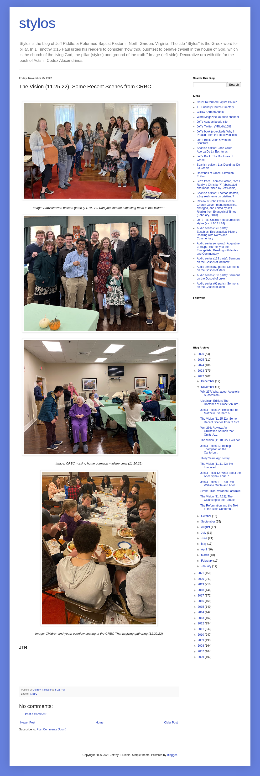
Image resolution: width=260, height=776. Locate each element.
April (204, 549)
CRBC (33, 693)
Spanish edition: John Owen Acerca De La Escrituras (214, 149)
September (208, 521)
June (204, 538)
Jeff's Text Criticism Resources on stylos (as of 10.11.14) (218, 221)
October (206, 516)
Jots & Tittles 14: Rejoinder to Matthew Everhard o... (219, 411)
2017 (201, 595)
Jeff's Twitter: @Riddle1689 (214, 126)
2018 (201, 590)
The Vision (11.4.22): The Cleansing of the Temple (217, 498)
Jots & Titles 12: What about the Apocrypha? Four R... (220, 474)
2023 (201, 370)
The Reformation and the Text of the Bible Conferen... (219, 507)
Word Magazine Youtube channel (218, 117)
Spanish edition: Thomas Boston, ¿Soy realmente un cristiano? (218, 194)
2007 (201, 651)
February (207, 560)
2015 (201, 606)
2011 (201, 629)
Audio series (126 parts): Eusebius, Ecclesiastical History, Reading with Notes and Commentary (217, 233)
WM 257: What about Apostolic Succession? (219, 393)
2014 (201, 612)
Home (100, 722)
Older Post (171, 722)
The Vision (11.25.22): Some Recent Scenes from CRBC (219, 420)
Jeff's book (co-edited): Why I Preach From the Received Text (217, 133)
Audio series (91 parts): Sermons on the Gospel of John (218, 285)
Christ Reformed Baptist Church (217, 102)
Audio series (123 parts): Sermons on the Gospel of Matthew (218, 260)
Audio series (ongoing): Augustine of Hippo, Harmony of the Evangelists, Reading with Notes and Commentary (218, 248)
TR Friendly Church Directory (215, 107)
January (206, 566)
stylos (37, 23)
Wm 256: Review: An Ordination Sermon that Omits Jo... (217, 431)
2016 (201, 601)
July (204, 532)
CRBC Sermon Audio (210, 112)
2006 (201, 657)
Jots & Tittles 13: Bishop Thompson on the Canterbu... (215, 449)
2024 (201, 365)
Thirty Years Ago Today (215, 458)
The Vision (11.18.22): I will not (220, 440)
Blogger (172, 755)
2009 (201, 640)
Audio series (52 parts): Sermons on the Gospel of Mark (218, 268)
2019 (201, 584)
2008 (201, 645)
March (205, 555)
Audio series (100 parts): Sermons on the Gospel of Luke (218, 277)
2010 (201, 634)
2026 (201, 354)
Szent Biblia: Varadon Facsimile (220, 491)
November (208, 387)
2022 (201, 376)
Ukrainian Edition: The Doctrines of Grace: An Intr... (220, 402)
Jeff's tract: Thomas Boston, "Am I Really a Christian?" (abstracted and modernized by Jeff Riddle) (218, 184)
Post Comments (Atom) (51, 729)
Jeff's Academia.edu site (212, 121)
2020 (201, 579)
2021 (201, 573)
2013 (201, 618)
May (204, 543)
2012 (201, 623)
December (208, 381)
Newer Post (27, 722)
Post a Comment (35, 714)
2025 (201, 359)
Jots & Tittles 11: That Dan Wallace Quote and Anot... (218, 483)
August (206, 527)
